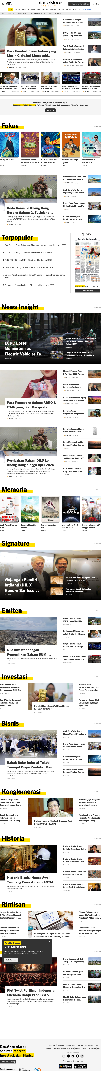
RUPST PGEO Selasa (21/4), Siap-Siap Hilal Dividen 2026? (28, 261)
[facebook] (77, 1056)
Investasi (25, 10)
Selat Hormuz (22, 14)
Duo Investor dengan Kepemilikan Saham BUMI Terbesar (28, 253)
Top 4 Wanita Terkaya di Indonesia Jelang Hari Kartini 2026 (29, 268)
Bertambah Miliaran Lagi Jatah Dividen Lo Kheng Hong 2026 (9, 88)
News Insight (87, 10)
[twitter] (68, 1056)
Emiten (10, 224)
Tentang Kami (51, 1046)
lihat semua (97, 127)
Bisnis (33, 10)
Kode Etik (80, 1046)
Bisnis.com (48, 1049)
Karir (97, 1046)
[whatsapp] (82, 1056)
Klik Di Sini (50, 111)
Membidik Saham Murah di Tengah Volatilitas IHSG (91, 88)
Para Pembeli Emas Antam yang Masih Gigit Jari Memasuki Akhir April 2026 (35, 246)
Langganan (61, 1046)
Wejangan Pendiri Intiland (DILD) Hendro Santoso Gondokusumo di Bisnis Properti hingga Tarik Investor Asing (25, 585)
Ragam (68, 10)
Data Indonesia (92, 1049)
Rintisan (61, 10)
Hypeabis (77, 1049)
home (11, 10)
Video (98, 1049)
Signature (77, 10)
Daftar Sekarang (11, 960)
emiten (17, 10)
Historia (53, 10)
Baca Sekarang (87, 291)
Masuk (99, 4)
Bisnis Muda (70, 1049)
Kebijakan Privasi (70, 1046)
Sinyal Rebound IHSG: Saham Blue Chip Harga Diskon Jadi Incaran (70, 88)
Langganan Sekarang (8, 1062)
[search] (94, 4)
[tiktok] (72, 1056)
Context (84, 1049)
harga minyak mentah (38, 14)
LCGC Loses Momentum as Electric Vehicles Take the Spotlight (25, 349)
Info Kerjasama (89, 1046)
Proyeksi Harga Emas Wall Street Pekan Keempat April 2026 (49, 88)
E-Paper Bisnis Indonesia (59, 1049)
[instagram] (63, 1056)
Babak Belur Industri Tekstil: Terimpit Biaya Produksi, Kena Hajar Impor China (29, 88)
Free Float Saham (55, 14)
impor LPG (11, 14)
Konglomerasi (42, 10)
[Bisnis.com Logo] (1, 4)
